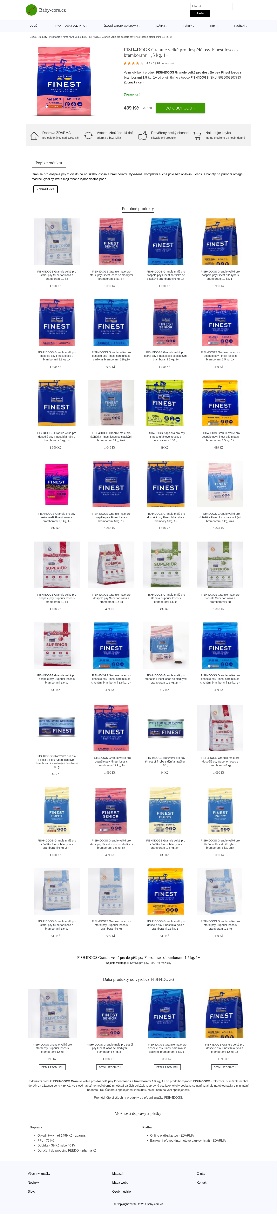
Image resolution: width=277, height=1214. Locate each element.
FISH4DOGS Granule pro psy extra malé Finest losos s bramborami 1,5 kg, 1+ (56, 517)
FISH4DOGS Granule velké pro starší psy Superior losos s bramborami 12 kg (56, 275)
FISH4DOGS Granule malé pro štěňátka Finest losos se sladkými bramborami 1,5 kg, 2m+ (165, 679)
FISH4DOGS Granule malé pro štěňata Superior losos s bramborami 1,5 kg (165, 598)
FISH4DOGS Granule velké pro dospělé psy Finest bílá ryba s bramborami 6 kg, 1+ (56, 436)
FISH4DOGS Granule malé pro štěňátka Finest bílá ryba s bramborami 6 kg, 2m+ (56, 844)
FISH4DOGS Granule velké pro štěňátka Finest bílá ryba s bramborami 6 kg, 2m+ (220, 844)
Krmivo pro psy (78, 37)
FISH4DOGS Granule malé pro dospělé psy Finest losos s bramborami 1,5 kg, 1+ (220, 356)
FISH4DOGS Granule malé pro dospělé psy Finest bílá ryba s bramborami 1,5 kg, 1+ (165, 925)
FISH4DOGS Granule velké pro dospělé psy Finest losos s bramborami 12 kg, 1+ (111, 761)
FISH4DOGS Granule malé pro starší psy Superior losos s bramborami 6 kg (111, 925)
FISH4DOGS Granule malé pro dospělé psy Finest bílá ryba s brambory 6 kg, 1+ (165, 517)
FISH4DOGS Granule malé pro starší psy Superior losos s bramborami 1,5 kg (56, 925)
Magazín (118, 1173)
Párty (188, 25)
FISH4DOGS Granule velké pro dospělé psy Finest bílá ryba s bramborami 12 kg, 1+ (220, 275)
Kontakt (202, 1182)
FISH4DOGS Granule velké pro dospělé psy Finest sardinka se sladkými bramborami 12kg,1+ (111, 356)
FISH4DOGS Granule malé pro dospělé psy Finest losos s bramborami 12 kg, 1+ (56, 356)
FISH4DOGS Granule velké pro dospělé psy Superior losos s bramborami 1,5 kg (56, 679)
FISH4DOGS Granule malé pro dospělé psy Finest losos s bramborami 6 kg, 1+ (111, 517)
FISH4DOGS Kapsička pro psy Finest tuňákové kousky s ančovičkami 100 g (166, 436)
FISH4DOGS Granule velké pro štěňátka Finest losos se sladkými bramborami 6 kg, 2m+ (220, 517)
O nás (201, 1173)
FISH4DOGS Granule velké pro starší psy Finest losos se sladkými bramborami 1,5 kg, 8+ (111, 844)
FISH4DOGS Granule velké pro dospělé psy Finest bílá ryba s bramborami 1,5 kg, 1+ (220, 436)
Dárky (161, 25)
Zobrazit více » (134, 82)
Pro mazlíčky (55, 37)
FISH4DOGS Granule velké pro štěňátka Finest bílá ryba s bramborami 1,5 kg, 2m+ (165, 844)
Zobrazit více (46, 189)
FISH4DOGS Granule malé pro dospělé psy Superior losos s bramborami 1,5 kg (111, 598)
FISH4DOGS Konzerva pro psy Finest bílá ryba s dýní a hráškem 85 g (165, 761)
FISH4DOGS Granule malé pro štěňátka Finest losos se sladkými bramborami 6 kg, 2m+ (111, 436)
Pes (66, 37)
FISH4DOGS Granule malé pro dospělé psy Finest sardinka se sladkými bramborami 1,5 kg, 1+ (111, 679)
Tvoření (239, 25)
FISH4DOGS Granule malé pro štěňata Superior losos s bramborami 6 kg (220, 598)
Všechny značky (39, 1173)
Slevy (31, 1191)
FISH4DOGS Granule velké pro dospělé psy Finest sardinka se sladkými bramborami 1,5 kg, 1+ (220, 679)
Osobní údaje (121, 1191)
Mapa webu (120, 1182)
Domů (33, 25)
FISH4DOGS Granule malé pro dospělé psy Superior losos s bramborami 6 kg (220, 761)
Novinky (33, 1182)
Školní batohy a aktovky (121, 25)
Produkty (42, 37)
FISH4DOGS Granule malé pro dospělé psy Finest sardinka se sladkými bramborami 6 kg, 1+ (165, 275)
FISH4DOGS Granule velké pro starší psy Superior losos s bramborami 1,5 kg (220, 925)
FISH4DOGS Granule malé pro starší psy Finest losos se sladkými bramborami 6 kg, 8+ (111, 275)
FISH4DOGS (173, 1097)
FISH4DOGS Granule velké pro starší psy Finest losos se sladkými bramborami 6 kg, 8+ (165, 356)
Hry (212, 25)
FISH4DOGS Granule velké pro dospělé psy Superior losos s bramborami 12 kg (56, 598)
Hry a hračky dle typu (69, 25)
